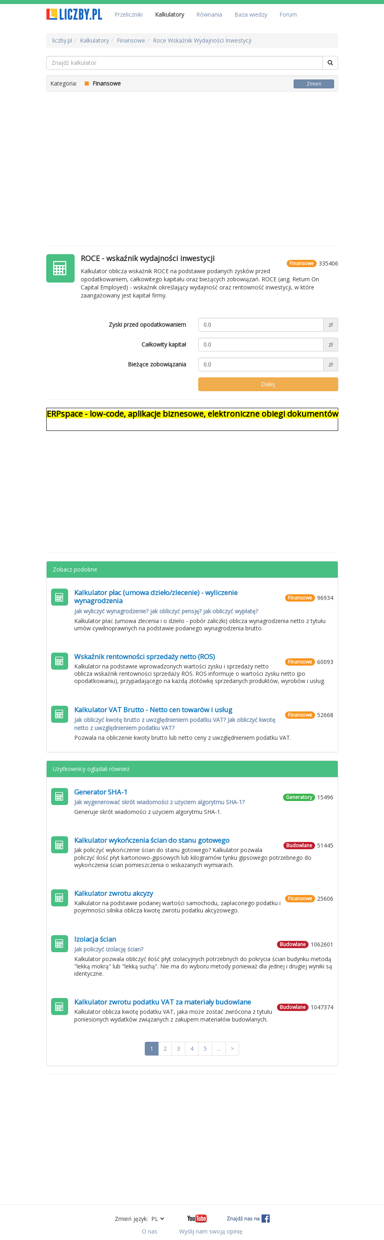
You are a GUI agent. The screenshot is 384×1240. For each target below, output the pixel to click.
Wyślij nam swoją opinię (210, 1231)
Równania (209, 14)
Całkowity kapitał (164, 344)
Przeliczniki (128, 14)
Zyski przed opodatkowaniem (147, 324)
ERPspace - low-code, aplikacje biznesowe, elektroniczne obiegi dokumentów (193, 413)
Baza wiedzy (250, 14)
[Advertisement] (192, 164)
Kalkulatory (169, 14)
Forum (288, 14)
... (219, 1048)
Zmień (314, 83)
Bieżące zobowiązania (157, 364)
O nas (149, 1231)
